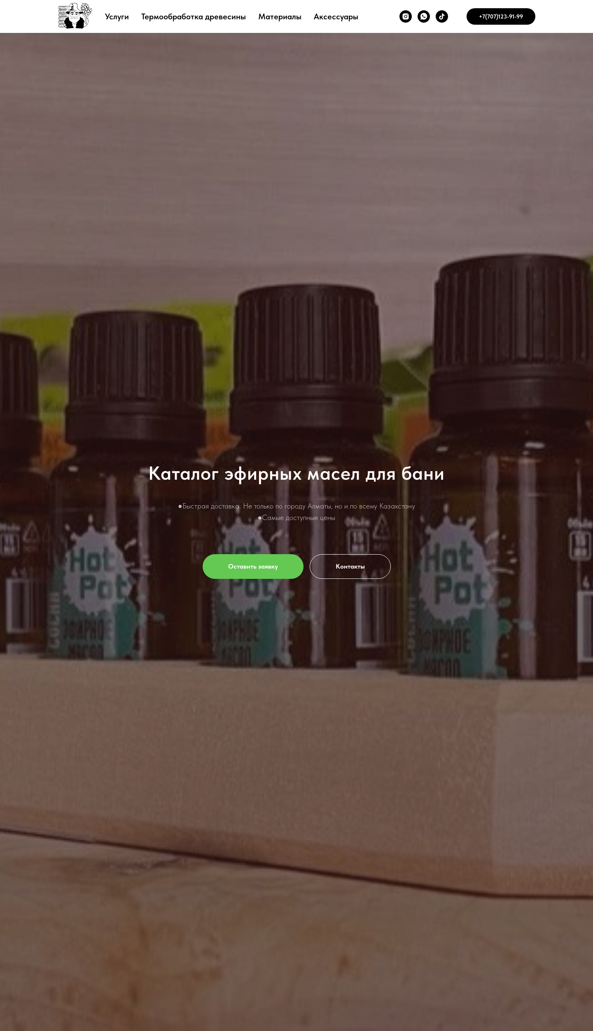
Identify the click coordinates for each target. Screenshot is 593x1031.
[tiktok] (442, 16)
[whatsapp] (424, 16)
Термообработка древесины (193, 16)
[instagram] (405, 16)
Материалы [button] (279, 16)
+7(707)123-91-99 (501, 16)
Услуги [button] (117, 16)
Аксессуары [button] (336, 16)
